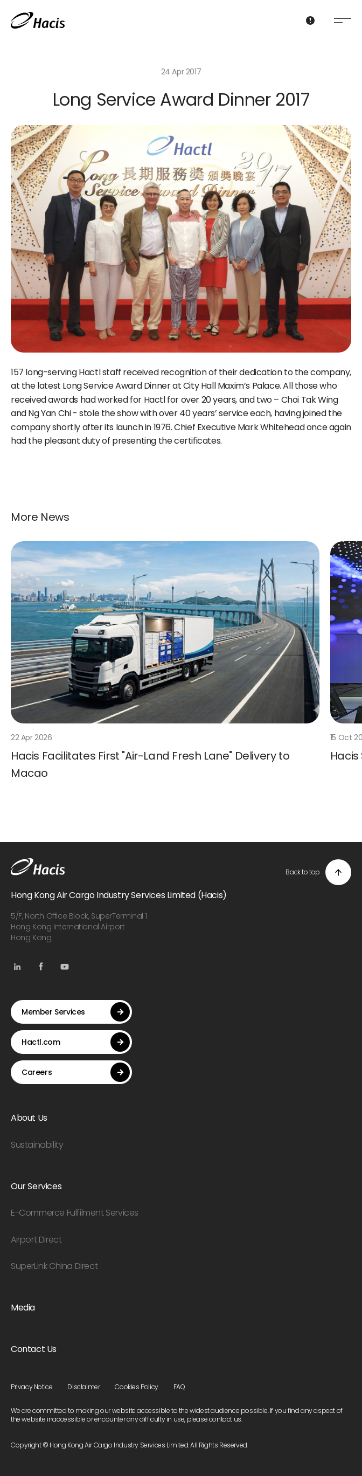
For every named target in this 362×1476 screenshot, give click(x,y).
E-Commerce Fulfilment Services (74, 1212)
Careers (76, 1072)
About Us (29, 1118)
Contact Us (34, 1349)
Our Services (36, 1186)
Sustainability (37, 1145)
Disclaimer (83, 1386)
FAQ (179, 1386)
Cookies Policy (136, 1386)
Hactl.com (76, 1042)
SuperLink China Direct (54, 1266)
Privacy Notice (31, 1386)
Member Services (76, 1012)
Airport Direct (36, 1239)
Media (23, 1307)
